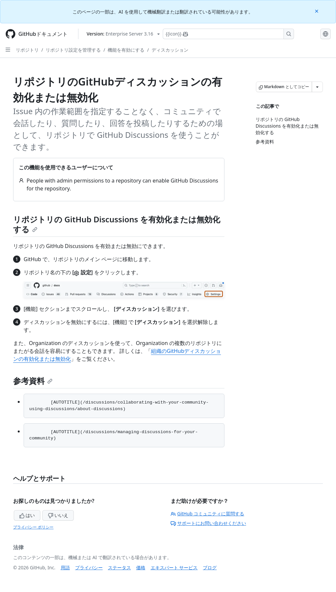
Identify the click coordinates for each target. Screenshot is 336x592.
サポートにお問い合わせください (208, 523)
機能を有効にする (126, 50)
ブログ (210, 567)
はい (27, 515)
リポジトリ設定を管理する (73, 50)
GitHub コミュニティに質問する (207, 513)
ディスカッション (170, 50)
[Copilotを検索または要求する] (228, 34)
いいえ (58, 515)
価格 (140, 567)
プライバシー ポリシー (33, 527)
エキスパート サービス (174, 567)
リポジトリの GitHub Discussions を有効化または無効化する (116, 224)
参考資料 (32, 380)
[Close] (317, 10)
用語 (65, 567)
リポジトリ (27, 50)
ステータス (119, 567)
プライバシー (89, 567)
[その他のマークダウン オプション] (317, 87)
